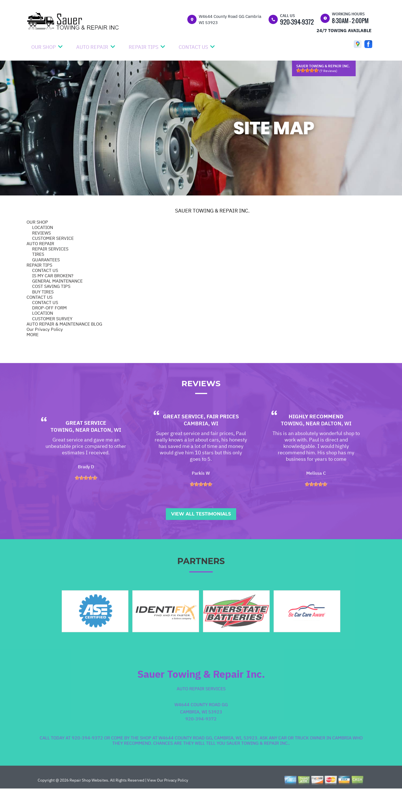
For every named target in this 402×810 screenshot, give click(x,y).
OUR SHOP (43, 47)
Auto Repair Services (201, 708)
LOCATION (42, 227)
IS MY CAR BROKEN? (52, 275)
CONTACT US (193, 47)
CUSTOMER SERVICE (53, 238)
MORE (33, 334)
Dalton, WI (106, 449)
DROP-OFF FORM (49, 307)
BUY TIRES (43, 292)
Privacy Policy (176, 799)
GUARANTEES (46, 259)
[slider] (307, 70)
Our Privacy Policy (45, 329)
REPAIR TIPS (143, 47)
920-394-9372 (297, 21)
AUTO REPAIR (92, 47)
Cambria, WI (201, 442)
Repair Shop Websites (88, 799)
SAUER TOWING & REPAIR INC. (212, 210)
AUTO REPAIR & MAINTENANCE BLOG (64, 324)
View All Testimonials (201, 533)
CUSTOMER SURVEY (52, 318)
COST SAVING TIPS (51, 286)
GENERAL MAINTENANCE (57, 281)
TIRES (38, 254)
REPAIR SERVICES (50, 249)
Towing (62, 449)
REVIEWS (41, 233)
